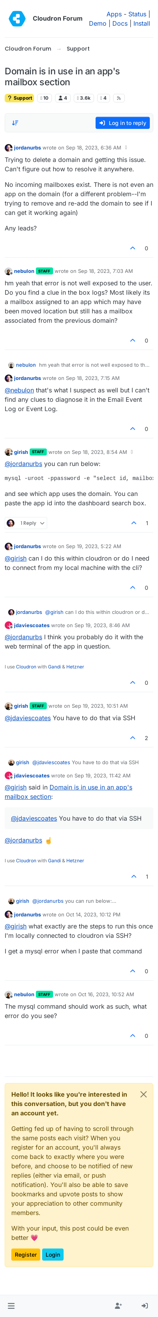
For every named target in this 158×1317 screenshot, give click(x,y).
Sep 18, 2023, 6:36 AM (93, 147)
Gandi (54, 667)
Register (26, 1254)
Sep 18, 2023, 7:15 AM (93, 378)
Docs (120, 23)
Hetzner (75, 667)
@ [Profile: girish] (16, 558)
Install (141, 23)
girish (21, 452)
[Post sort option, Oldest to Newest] (15, 123)
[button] (11, 1306)
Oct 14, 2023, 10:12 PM (93, 914)
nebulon (24, 271)
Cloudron (26, 667)
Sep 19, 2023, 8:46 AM (102, 625)
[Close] (143, 1094)
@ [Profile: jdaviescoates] (28, 718)
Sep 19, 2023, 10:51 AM (100, 706)
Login (53, 1254)
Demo (98, 23)
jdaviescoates (32, 625)
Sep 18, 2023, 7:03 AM (105, 271)
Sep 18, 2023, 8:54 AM (99, 452)
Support (19, 98)
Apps (114, 14)
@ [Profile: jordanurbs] (23, 464)
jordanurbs (27, 147)
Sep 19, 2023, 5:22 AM (93, 546)
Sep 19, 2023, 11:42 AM (103, 775)
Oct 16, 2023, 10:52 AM (106, 994)
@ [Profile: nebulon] (19, 390)
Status (137, 14)
